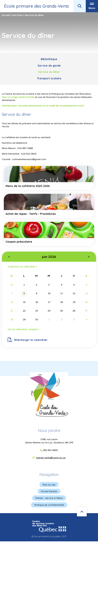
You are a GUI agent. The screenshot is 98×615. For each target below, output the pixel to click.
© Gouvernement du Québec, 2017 (49, 536)
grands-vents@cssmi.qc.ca (50, 457)
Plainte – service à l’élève (49, 498)
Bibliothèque (49, 59)
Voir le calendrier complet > (23, 329)
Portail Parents (49, 491)
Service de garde (49, 65)
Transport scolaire (49, 78)
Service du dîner (49, 71)
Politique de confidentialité (49, 504)
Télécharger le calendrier (28, 340)
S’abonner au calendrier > (22, 266)
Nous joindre (49, 430)
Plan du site (49, 484)
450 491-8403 (50, 450)
